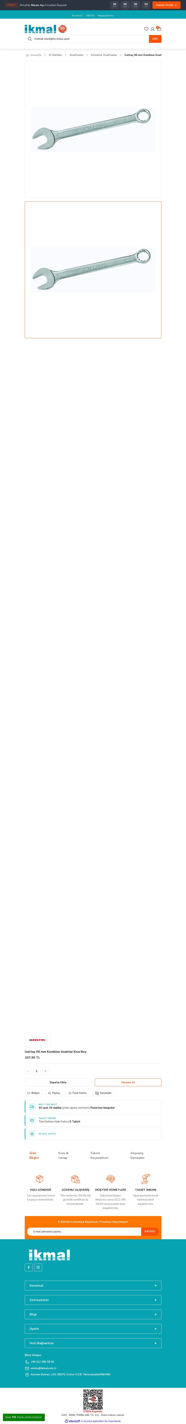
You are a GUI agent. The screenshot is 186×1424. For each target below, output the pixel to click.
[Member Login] (152, 29)
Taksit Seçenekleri (99, 1155)
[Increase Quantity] (45, 1071)
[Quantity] (37, 1071)
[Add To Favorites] (33, 1093)
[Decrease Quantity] (28, 1071)
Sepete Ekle (57, 1082)
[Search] (93, 39)
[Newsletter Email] (93, 1232)
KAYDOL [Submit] (150, 1231)
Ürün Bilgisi (34, 1155)
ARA (155, 39)
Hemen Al (128, 1082)
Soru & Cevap (63, 1155)
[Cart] (159, 29)
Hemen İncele (166, 5)
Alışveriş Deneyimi (137, 1155)
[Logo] (46, 29)
